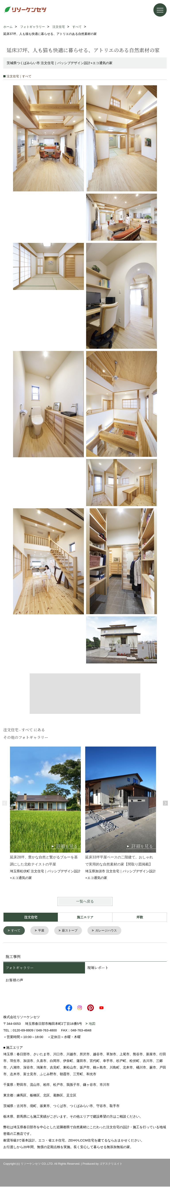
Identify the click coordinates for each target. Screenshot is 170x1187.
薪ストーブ (72, 931)
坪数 (139, 917)
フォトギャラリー (20, 968)
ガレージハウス (110, 931)
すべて (16, 931)
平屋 (42, 931)
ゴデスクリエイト (110, 1164)
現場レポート (97, 968)
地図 (92, 1024)
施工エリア (85, 917)
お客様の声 (14, 980)
